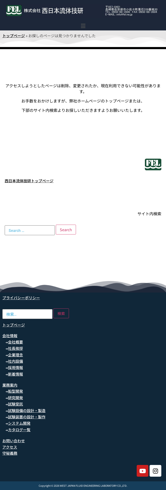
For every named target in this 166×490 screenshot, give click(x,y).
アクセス (9, 447)
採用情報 (15, 367)
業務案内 (9, 385)
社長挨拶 (15, 348)
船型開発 (15, 391)
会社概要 (15, 342)
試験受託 (15, 404)
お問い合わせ (13, 440)
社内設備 (15, 361)
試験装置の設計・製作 (26, 417)
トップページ (13, 35)
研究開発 (15, 397)
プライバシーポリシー (21, 297)
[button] (83, 25)
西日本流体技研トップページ (29, 180)
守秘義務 (9, 453)
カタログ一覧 (19, 429)
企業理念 (15, 355)
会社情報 (9, 335)
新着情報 (15, 374)
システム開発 (19, 423)
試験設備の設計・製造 (26, 410)
